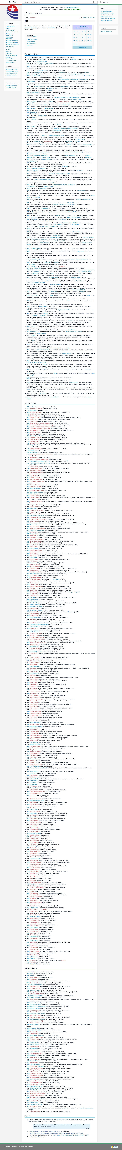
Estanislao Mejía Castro (37, 543)
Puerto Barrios (36, 239)
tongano (45, 909)
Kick (31, 878)
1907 (28, 166)
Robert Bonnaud (35, 650)
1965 (28, 250)
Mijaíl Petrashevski (35, 488)
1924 (28, 635)
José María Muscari (35, 862)
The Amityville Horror (85, 271)
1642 (28, 83)
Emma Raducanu (35, 964)
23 (76, 40)
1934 (28, 671)
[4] (67, 460)
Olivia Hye (33, 960)
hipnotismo (35, 114)
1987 (28, 926)
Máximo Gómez (31, 154)
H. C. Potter (33, 575)
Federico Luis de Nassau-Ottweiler (40, 426)
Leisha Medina (34, 920)
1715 (28, 94)
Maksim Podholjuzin (36, 944)
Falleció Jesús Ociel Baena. (37, 1137)
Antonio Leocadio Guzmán (37, 1006)
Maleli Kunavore (34, 906)
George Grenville (35, 992)
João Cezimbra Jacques (37, 514)
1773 (28, 457)
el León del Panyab (44, 463)
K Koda (33, 898)
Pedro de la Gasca (35, 988)
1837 (28, 495)
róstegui (37, 1024)
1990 (28, 306)
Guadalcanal (44, 208)
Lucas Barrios (34, 907)
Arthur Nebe (33, 557)
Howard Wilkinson (35, 722)
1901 (28, 163)
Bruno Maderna (34, 1042)
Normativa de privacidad (11, 1146)
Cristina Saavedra (35, 858)
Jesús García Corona (36, 541)
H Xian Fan (35, 566)
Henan (34, 74)
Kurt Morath (33, 909)
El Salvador (75, 224)
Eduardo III (33, 410)
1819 (28, 486)
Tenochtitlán (37, 75)
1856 (28, 521)
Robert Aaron (34, 775)
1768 (28, 454)
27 (88, 40)
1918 (28, 184)
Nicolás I (31, 975)
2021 (28, 1106)
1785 (28, 468)
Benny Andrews (34, 659)
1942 (28, 208)
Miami (34, 299)
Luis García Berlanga (36, 1086)
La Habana (35, 92)
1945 (28, 212)
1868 (28, 1004)
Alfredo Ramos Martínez (37, 530)
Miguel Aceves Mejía (36, 606)
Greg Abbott (33, 784)
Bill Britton (33, 777)
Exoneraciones (29, 1146)
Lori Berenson (34, 824)
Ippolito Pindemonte (36, 448)
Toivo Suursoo (34, 860)
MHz (68, 348)
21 (91, 37)
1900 (28, 570)
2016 (28, 397)
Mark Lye (32, 760)
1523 (28, 75)
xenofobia (42, 315)
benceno (87, 369)
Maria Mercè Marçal (36, 764)
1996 (28, 1066)
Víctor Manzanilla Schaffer (37, 639)
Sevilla (41, 59)
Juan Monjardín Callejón (37, 1021)
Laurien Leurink (34, 951)
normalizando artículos (71, 7)
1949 (28, 748)
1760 (28, 450)
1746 (28, 445)
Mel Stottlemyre (34, 708)
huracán (56, 262)
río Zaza (44, 154)
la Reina (70, 320)
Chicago (41, 144)
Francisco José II (35, 1059)
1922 (28, 190)
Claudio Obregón (35, 1088)
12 (85, 34)
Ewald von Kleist (35, 1028)
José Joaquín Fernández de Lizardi (40, 461)
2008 (28, 1084)
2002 (28, 360)
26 (85, 40)
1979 (28, 875)
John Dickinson (34, 443)
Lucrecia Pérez (34, 1051)
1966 (28, 251)
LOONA (63, 960)
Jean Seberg (33, 688)
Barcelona (35, 273)
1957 (28, 784)
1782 (28, 466)
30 (76, 44)
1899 (28, 566)
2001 (28, 349)
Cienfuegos (42, 188)
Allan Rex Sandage (35, 1090)
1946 (28, 735)
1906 (28, 577)
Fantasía (78, 199)
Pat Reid (32, 588)
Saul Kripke (33, 693)
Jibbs (31, 933)
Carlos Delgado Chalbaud (73, 217)
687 (28, 973)
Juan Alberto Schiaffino (36, 1075)
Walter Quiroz (34, 838)
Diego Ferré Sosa (35, 506)
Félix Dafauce (34, 561)
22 (74, 40)
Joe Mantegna (34, 742)
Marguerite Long (35, 534)
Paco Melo (33, 717)
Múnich (58, 279)
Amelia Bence (34, 599)
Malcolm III (33, 979)
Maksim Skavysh (35, 931)
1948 (28, 746)
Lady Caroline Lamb (36, 468)
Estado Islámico (73, 382)
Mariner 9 (61, 266)
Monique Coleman (35, 884)
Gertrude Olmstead (35, 564)
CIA (28, 241)
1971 (28, 266)
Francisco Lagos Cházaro (37, 1013)
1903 (28, 1008)
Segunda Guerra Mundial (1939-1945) (64, 204)
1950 (28, 217)
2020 (28, 1104)
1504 (28, 417)
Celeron (60, 348)
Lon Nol (32, 597)
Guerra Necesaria (69, 155)
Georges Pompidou (74, 592)
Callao (63, 86)
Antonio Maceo (46, 157)
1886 (28, 548)
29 (74, 44)
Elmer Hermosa (34, 797)
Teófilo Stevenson (75, 277)
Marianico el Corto (35, 748)
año (65, 26)
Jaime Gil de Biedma (36, 651)
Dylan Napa (33, 942)
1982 (28, 277)
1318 (28, 983)
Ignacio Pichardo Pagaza (37, 681)
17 (79, 37)
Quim (31, 857)
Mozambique (34, 331)
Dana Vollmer (34, 927)
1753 (28, 448)
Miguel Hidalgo (31, 103)
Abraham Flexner (35, 525)
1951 (28, 755)
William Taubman (35, 710)
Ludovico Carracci (35, 990)
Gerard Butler (34, 826)
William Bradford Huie (36, 586)
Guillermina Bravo (35, 617)
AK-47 (58, 215)
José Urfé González (35, 1030)
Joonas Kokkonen (35, 621)
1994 (28, 329)
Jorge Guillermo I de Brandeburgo (40, 423)
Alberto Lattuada (35, 601)
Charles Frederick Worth (37, 490)
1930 (28, 659)
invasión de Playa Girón (58, 241)
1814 (28, 485)
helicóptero (65, 166)
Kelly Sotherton (34, 866)
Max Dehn (33, 535)
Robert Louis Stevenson (37, 515)
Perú (67, 86)
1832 (28, 492)
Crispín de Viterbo (35, 432)
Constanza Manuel (35, 983)
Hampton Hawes (35, 648)
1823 (28, 106)
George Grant (34, 615)
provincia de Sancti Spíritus (41, 152)
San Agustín (32, 406)
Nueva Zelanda (43, 306)
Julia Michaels (34, 947)
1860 (28, 126)
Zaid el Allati (33, 945)
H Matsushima (36, 926)
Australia (34, 168)
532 (28, 408)
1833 (28, 110)
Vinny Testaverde (35, 806)
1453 (28, 412)
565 (28, 972)
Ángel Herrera (80, 281)
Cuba (47, 281)
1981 (28, 889)
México (34, 101)
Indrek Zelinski (34, 849)
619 (28, 59)
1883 (28, 544)
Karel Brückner (34, 690)
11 (82, 34)
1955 (28, 775)
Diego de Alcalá (34, 986)
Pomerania (77, 141)
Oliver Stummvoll (35, 955)
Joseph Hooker (34, 485)
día (61, 26)
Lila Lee (32, 1041)
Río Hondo (88, 157)
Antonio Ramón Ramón (36, 539)
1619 (28, 990)
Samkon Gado (34, 895)
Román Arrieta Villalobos (37, 637)
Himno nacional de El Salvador (71, 222)
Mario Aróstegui (61, 219)
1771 (28, 993)
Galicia (45, 364)
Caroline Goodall (35, 793)
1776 (87, 1135)
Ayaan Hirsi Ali (34, 820)
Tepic (45, 104)
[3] (34, 383)
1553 (28, 79)
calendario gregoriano (31, 27)
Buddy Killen (33, 664)
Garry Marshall (34, 677)
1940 (28, 199)
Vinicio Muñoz (34, 780)
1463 (28, 986)
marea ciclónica (47, 141)
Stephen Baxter (34, 788)
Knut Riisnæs (35, 733)
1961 (28, 800)
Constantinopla (31, 186)
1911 (28, 590)
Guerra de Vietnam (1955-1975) (78, 259)
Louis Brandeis (34, 521)
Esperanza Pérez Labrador (37, 1093)
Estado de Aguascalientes (86, 1108)
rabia (68, 301)
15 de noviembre (79, 1135)
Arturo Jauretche (35, 573)
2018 (28, 1102)
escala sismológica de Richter (75, 74)
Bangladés (48, 262)
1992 (28, 313)
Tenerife (86, 72)
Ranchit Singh (34, 463)
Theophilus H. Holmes (36, 474)
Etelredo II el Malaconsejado (46, 63)
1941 (28, 203)
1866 (28, 525)
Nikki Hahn (33, 962)
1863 (28, 128)
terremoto (50, 88)
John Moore (33, 452)
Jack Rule (33, 686)
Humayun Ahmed (35, 746)
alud (88, 295)
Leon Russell (34, 1100)
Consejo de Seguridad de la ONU (36, 362)
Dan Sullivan (33, 809)
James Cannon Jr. (35, 523)
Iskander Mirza (34, 568)
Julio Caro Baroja (35, 603)
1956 (28, 232)
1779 (28, 995)
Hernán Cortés (88, 75)
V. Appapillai (33, 593)
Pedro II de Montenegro (37, 481)
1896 (28, 155)
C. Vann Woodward (35, 583)
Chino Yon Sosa (44, 242)
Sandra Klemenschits (36, 896)
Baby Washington (35, 697)
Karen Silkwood (34, 1046)
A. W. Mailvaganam (35, 579)
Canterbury (31, 81)
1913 (28, 593)
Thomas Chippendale (36, 995)
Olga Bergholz (34, 1048)
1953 (28, 219)
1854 (28, 519)
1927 (28, 195)
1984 (28, 291)
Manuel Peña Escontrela (37, 1095)
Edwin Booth (33, 494)
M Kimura (34, 635)
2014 (28, 1099)
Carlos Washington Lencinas (38, 552)
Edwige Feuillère (35, 1070)
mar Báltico (36, 141)
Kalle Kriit (33, 904)
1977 (28, 867)
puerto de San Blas (64, 104)
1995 (28, 331)
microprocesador (53, 348)
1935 (28, 679)
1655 (28, 86)
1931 (28, 661)
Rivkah (32, 891)
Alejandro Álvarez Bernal (37, 800)
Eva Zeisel (33, 581)
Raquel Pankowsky (35, 744)
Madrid (46, 313)
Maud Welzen (34, 949)
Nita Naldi (33, 555)
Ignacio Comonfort (72, 128)
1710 (28, 436)
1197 (28, 981)
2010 (28, 1086)
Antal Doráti (33, 1055)
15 (74, 37)
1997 (28, 1068)
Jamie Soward (34, 911)
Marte (33, 266)
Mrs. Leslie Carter (35, 1015)
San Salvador (58, 224)
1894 (28, 555)
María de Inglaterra (68, 79)
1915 (28, 606)
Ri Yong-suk (33, 1106)
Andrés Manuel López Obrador (39, 768)
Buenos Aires (36, 248)
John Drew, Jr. (34, 517)
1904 (28, 575)
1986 (28, 918)
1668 (28, 432)
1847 (28, 510)
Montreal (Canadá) (76, 99)
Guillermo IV (33, 416)
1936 (28, 682)
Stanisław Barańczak (36, 735)
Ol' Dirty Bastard (34, 1077)
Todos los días (82, 47)
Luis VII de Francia (41, 70)
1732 (28, 443)
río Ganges (32, 264)
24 (79, 40)
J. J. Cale (32, 1097)
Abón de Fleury (34, 977)
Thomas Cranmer (83, 79)
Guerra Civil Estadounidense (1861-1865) (52, 135)
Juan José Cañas (43, 226)
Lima (50, 90)
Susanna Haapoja (35, 811)
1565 (28, 988)
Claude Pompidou (35, 592)
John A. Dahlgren (35, 477)
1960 (28, 237)
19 (85, 37)
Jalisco (51, 101)
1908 (28, 168)
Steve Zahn (33, 817)
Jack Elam (33, 619)
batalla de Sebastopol (72, 203)
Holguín (82, 291)
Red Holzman (34, 1071)
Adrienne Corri (34, 661)
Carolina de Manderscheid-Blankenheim (41, 454)
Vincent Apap (34, 584)
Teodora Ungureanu (36, 798)
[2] (33, 374)
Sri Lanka (42, 393)
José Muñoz (33, 873)
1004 (28, 977)
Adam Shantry (34, 900)
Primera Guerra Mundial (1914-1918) (59, 173)
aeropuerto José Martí (42, 349)
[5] (32, 1109)
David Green (33, 704)
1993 (28, 326)
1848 (28, 512)
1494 (28, 72)
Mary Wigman (34, 548)
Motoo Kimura (34, 1062)
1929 (28, 650)
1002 (28, 63)
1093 (28, 66)
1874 (28, 534)
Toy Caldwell (33, 739)
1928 (28, 644)
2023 (28, 1108)
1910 (28, 586)
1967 (28, 813)
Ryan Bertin (33, 889)
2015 (28, 382)
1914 (28, 170)
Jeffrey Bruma (34, 938)
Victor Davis (33, 1057)
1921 (28, 621)
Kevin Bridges (34, 918)
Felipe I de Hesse (35, 417)
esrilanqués (56, 579)
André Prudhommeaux (36, 1037)
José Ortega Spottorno (36, 610)
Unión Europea (72, 329)
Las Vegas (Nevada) (55, 284)
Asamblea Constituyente (45, 212)
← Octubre (77, 28)
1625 (28, 425)
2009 (28, 373)
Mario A (32, 1024)
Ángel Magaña (34, 1050)
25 (82, 40)
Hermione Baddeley (35, 577)
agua (93, 373)
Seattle (59, 125)
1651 (28, 426)
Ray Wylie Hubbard (35, 737)
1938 (28, 684)
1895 (28, 152)
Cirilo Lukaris (34, 421)
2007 (28, 1081)
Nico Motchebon (34, 831)
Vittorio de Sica (34, 1044)
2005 (28, 369)
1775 (28, 97)
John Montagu (34, 441)
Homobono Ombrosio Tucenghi (39, 981)
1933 (28, 668)
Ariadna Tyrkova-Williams (37, 528)
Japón (28, 389)
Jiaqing (32, 450)
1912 (28, 592)
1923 (28, 628)
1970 (28, 262)
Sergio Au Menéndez (36, 726)
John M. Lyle (33, 532)
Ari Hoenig (33, 844)
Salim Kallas (33, 682)
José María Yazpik (35, 833)
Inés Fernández (34, 662)
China (45, 57)
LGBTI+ (66, 1108)
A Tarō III (34, 657)
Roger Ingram (34, 789)
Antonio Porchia (34, 546)
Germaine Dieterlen (35, 1073)
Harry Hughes (34, 641)
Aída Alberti (33, 608)
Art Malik (32, 762)
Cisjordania (81, 251)
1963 (28, 804)
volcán (51, 295)
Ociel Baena (33, 1108)
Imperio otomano (48, 186)
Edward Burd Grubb (36, 501)
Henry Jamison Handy (36, 1053)
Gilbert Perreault (35, 753)
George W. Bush (66, 353)
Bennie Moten (34, 559)
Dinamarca (69, 141)
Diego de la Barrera (35, 445)
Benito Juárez (57, 130)
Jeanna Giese (34, 929)
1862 (28, 997)
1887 (28, 144)
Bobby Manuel (35, 731)
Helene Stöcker (34, 526)
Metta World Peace (35, 882)
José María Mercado (63, 101)
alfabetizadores (55, 237)
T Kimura (34, 837)
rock (52, 273)
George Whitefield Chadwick (38, 519)
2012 (28, 377)
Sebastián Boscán (35, 822)
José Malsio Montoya (36, 1082)
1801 (28, 470)
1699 (28, 434)
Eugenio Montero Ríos (36, 492)
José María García (35, 713)
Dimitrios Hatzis (34, 595)
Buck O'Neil (33, 590)
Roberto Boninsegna (36, 715)
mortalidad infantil (89, 270)
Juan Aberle (53, 226)
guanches (62, 72)
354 (28, 406)
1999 (28, 958)
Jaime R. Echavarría (36, 633)
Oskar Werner (34, 626)
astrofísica (41, 1066)
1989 (28, 301)
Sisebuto (73, 59)
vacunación (81, 190)
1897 (28, 159)
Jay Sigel (32, 720)
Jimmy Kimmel (34, 815)
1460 (28, 984)
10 (79, 34)
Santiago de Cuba (88, 237)
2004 (28, 1077)
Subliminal (33, 880)
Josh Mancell (34, 829)
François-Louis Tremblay (37, 887)
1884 (28, 1006)
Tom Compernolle (35, 851)
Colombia (35, 295)
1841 (28, 112)
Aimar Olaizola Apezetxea (37, 876)
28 (91, 40)
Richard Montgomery (44, 99)
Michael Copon (34, 893)
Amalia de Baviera (35, 470)
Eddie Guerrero (34, 1079)
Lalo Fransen (34, 702)
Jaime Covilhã (34, 804)
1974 (28, 270)
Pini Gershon (34, 755)
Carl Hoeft (33, 847)
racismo (35, 315)
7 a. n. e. (29, 57)
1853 (28, 517)
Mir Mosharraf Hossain (36, 510)
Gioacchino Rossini (35, 1004)
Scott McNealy (34, 771)
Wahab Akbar (34, 1081)
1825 (28, 490)
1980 (28, 884)
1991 (28, 310)
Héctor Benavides (35, 1111)
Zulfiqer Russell (34, 869)
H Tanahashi (35, 864)
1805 (28, 475)
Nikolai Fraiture (34, 871)
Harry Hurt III (34, 757)
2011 (28, 1091)
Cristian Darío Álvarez (36, 915)
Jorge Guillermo (34, 439)
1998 (28, 956)
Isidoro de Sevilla (42, 61)
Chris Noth (33, 773)
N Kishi (34, 563)
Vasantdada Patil (35, 612)
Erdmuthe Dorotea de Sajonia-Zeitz (40, 428)
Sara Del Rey (34, 886)
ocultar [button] (35, 36)
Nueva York (42, 115)
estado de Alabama (76, 232)
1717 (28, 439)
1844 (28, 505)
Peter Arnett (33, 671)
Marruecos (35, 170)
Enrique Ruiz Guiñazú (36, 1035)
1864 (28, 135)
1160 (28, 70)
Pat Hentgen (33, 818)
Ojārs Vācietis (34, 670)
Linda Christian (34, 632)
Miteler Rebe (33, 457)
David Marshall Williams (37, 572)
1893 (28, 553)
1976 (28, 273)
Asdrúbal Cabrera (35, 916)
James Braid (33, 112)
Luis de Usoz (34, 475)
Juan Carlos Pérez (35, 924)
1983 (28, 902)
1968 (28, 818)
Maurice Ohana (34, 1061)
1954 (28, 228)
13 (88, 34)
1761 (28, 452)
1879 (28, 537)
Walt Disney (86, 199)
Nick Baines (33, 786)
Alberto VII (33, 419)
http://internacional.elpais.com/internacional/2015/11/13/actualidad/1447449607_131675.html (56, 1133)
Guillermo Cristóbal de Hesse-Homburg (41, 425)
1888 (28, 550)
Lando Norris (34, 958)
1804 (28, 474)
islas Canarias (38, 72)
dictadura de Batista (47, 221)
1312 (28, 410)
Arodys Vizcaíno (34, 935)
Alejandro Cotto (34, 646)
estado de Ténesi (80, 139)
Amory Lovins (34, 740)
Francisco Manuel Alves (37, 1017)
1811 (28, 479)
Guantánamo (53, 291)
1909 (28, 584)
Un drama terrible (87, 144)
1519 (28, 74)
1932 (28, 664)
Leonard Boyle (34, 628)
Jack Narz (33, 622)
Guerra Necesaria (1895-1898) (74, 152)
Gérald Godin (34, 684)
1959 (28, 793)
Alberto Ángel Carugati (36, 699)
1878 (28, 535)
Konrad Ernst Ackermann (37, 993)
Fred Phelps (33, 653)
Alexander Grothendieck (37, 1099)
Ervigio (31, 973)
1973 (28, 268)
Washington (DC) (37, 259)
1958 (28, 791)
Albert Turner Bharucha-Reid (38, 642)
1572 (28, 421)
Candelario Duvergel (39, 282)
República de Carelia (64, 310)
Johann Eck (33, 414)
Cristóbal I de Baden (36, 412)
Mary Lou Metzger (35, 751)
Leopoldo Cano (34, 505)
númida (49, 406)
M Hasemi (35, 729)
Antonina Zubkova (35, 1022)
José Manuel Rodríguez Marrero (39, 624)
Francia (34, 212)
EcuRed (13, 2)
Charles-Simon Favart (36, 436)
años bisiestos (51, 27)
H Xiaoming (35, 867)
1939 (28, 690)
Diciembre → (87, 28)
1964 (28, 808)
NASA (55, 373)
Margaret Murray (35, 1032)
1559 (28, 419)
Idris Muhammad (35, 691)
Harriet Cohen (34, 1033)
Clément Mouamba (35, 719)
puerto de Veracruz (32, 108)
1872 (28, 141)
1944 (28, 724)
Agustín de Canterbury (35, 408)
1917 (28, 177)
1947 (28, 215)
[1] (64, 314)
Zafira (31, 913)
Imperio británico (41, 333)
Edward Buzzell (34, 570)
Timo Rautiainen (34, 808)
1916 (28, 173)
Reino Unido (37, 268)
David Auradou (34, 842)
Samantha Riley (34, 840)
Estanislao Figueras (35, 486)
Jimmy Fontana (34, 673)
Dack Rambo (34, 706)
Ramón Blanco (33, 161)
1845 (28, 115)
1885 (28, 546)
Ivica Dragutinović (35, 855)
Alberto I (32, 512)
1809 (28, 477)
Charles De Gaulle (73, 212)
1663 (28, 430)
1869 (28, 526)
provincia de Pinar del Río (40, 155)
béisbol (34, 117)
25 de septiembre (48, 108)
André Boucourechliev (36, 1068)
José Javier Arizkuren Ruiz (37, 791)
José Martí (68, 144)
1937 (28, 1015)
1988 (28, 1055)
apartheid (57, 235)
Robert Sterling (34, 613)
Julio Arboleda (34, 999)
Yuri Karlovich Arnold (36, 479)
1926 (28, 641)
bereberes (79, 170)
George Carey (34, 679)
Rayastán (71, 612)
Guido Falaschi (34, 1091)
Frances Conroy (34, 766)
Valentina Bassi (34, 835)
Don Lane (33, 668)
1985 (28, 295)
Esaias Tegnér (34, 466)
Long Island (35, 271)
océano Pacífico (38, 86)
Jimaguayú (35, 219)
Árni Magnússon (34, 430)
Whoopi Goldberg (35, 779)
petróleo (46, 368)
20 (88, 37)
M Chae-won (35, 922)
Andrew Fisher (42, 168)
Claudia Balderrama (36, 902)
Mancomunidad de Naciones (74, 331)
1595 (28, 423)
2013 (28, 379)
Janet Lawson (34, 695)
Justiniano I (32, 972)
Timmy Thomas (34, 724)
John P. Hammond (35, 711)
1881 (28, 541)
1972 (28, 835)
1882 (28, 543)
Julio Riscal (33, 1084)
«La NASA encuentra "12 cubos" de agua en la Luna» (45, 1131)
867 (28, 975)
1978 (28, 871)
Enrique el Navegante (36, 984)
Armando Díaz (51, 183)
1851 (28, 123)
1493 (28, 416)
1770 (28, 992)
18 (82, 37)
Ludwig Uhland (34, 997)
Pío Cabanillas (34, 630)
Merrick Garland (34, 759)
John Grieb (33, 537)
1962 (28, 248)
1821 (28, 488)
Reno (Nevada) (53, 277)
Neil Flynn (33, 795)
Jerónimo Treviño (35, 1012)
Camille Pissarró (35, 1008)
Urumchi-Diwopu (31, 328)
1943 (28, 713)
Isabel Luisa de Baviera (37, 472)
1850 (28, 119)
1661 (28, 428)
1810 (28, 101)
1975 (28, 851)
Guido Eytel (33, 728)
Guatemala (59, 77)
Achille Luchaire (34, 1010)
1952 (28, 759)
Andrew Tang (34, 953)
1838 (28, 497)
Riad (33, 335)
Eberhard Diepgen (35, 700)
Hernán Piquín (34, 846)
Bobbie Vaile (33, 1066)
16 (76, 37)
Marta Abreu (33, 508)
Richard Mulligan (35, 666)
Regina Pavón (34, 956)
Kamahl (32, 675)
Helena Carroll (34, 644)
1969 (28, 259)
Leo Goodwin (34, 544)
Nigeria (34, 340)
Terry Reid (33, 750)
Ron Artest (33, 875)
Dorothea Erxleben (35, 437)
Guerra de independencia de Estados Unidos (66, 97)
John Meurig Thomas (36, 1104)
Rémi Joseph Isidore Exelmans (39, 459)
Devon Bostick (34, 936)
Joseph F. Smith (34, 497)
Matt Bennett (33, 940)
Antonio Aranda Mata (36, 550)
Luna (31, 375)
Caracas (34, 217)
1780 (28, 463)
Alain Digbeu (33, 853)
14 (91, 34)
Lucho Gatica (34, 1102)
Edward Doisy (34, 553)
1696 (28, 92)
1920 (28, 188)
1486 (28, 414)
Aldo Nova (33, 782)
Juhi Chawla (33, 813)
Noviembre (82, 26)
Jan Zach (32, 434)
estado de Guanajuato (60, 128)
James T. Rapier (34, 495)
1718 (28, 441)
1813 (28, 481)
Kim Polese (33, 802)
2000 (28, 344)
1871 (28, 530)
